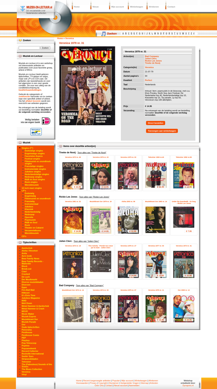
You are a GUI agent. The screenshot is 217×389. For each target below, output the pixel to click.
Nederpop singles (33, 177)
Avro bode (27, 256)
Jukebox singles (33, 171)
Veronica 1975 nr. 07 (128, 290)
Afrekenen (154, 7)
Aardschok (27, 248)
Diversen (26, 285)
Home (77, 7)
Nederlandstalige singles (37, 174)
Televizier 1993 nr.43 (156, 157)
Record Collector (30, 351)
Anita (24, 253)
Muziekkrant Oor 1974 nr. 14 (73, 290)
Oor (23, 324)
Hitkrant (26, 293)
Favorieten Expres (34, 156)
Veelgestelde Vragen (129, 383)
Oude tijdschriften (30, 327)
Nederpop (29, 214)
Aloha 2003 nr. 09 (128, 201)
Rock (27, 225)
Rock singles (31, 182)
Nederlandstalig (32, 212)
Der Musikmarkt (29, 279)
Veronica (149, 67)
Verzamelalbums (33, 230)
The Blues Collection (32, 369)
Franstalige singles (34, 166)
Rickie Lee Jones (153, 61)
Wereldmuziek (32, 185)
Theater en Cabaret (34, 228)
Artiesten (154, 383)
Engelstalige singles (35, 153)
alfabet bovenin (33, 101)
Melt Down (27, 303)
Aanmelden (134, 385)
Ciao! (24, 271)
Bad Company (152, 56)
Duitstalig (29, 193)
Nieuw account (120, 385)
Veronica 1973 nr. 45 (73, 157)
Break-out (26, 269)
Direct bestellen (155, 123)
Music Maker (28, 314)
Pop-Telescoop (29, 343)
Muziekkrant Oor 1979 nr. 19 (100, 201)
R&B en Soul (31, 222)
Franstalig (30, 201)
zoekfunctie (24, 96)
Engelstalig (30, 196)
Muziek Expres (29, 316)
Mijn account (117, 7)
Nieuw (96, 7)
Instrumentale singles (35, 169)
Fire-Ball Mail (28, 290)
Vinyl (24, 374)
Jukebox (29, 206)
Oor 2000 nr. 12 (184, 290)
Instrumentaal (31, 204)
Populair (116, 380)
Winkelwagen (136, 7)
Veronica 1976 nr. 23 (100, 157)
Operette (29, 217)
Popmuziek (30, 220)
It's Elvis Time (28, 295)
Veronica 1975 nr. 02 (128, 157)
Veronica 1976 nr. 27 (128, 246)
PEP (24, 338)
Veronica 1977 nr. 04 (156, 246)
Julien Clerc (151, 58)
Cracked (26, 274)
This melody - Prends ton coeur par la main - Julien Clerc (100, 247)
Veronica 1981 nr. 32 (73, 201)
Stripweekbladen (30, 359)
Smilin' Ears (28, 356)
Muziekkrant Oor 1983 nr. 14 (156, 201)
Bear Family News (30, 258)
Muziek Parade (29, 322)
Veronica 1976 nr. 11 (156, 290)
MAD (24, 300)
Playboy (26, 340)
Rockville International (33, 354)
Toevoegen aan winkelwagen (162, 131)
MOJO (25, 311)
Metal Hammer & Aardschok (35, 306)
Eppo (24, 287)
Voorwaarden (82, 383)
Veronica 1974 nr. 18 (73, 246)
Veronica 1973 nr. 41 (184, 246)
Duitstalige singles (34, 151)
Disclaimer (113, 383)
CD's (24, 236)
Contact (171, 7)
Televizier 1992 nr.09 (184, 157)
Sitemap (144, 383)
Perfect (148, 80)
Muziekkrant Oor (30, 319)
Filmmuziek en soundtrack (38, 198)
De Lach (26, 277)
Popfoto (26, 346)
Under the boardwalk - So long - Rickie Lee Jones (184, 202)
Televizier (26, 362)
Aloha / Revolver (30, 251)
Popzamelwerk (29, 348)
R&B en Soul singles (35, 179)
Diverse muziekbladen (32, 282)
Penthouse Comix (30, 335)
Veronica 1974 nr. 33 (100, 290)
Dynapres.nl (188, 385)
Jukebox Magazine (31, 298)
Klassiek (29, 209)
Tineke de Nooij (152, 63)
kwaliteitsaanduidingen (30, 90)
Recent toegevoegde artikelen (97, 380)
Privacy (93, 383)
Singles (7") (27, 148)
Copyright (102, 383)
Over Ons (99, 385)
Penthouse (27, 332)
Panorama (27, 330)
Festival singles (32, 159)
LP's (24, 191)
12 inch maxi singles (32, 188)
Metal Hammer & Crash (33, 308)
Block (24, 266)
